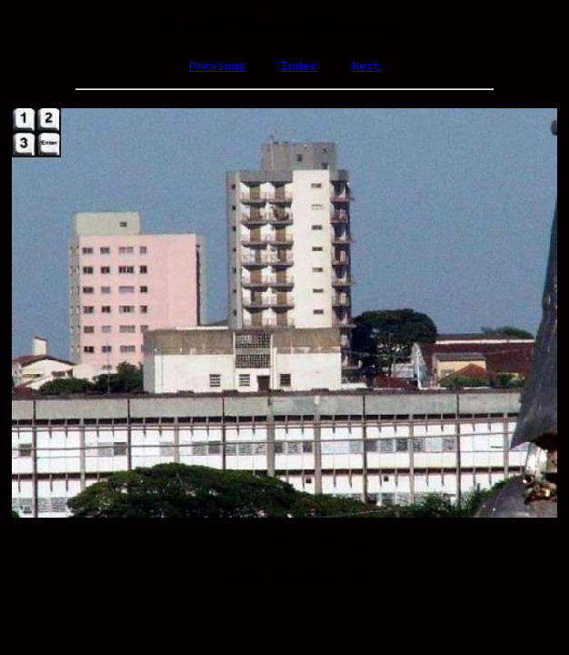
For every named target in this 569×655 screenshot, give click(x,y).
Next (366, 68)
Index (298, 68)
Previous (217, 68)
